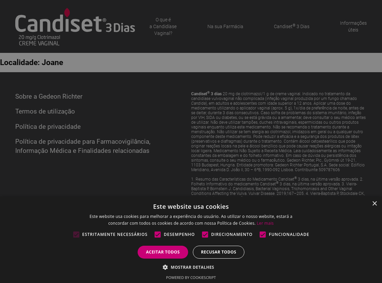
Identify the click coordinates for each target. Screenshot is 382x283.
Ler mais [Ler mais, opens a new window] (265, 223)
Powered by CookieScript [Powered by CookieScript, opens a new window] (191, 277)
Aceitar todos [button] (163, 252)
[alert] (191, 141)
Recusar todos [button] (218, 252)
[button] (191, 267)
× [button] (374, 203)
